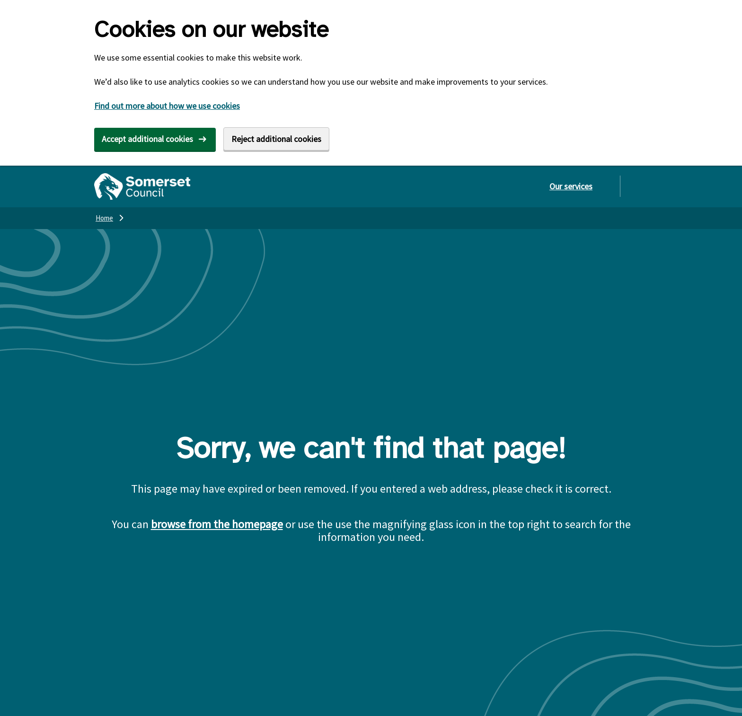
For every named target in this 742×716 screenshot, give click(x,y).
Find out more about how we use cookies (167, 105)
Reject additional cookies (276, 138)
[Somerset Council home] (142, 186)
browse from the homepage (217, 524)
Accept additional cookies (147, 138)
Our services (570, 186)
